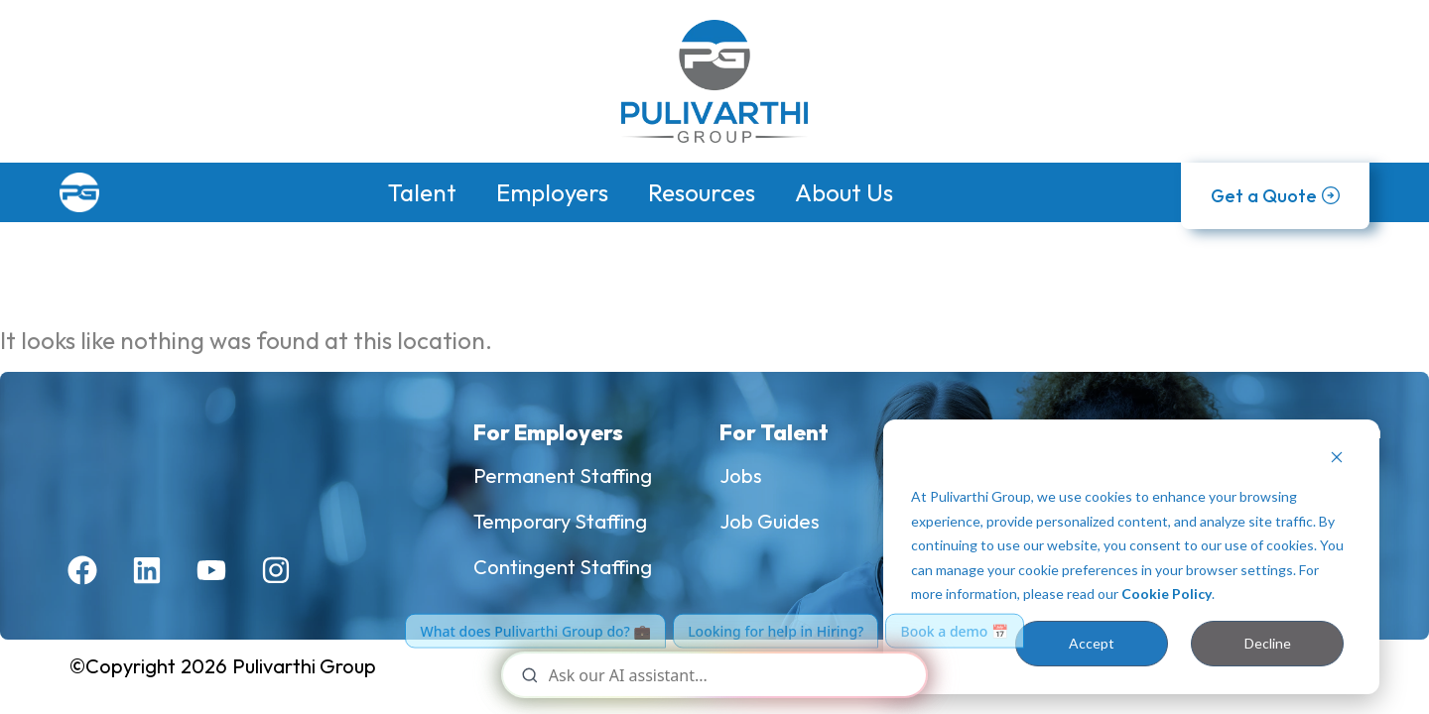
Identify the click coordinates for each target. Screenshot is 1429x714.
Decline (1267, 643)
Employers (552, 192)
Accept (1091, 643)
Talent (422, 192)
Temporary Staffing (560, 521)
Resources (701, 192)
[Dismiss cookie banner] (1337, 459)
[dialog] (1131, 556)
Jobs (740, 475)
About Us (844, 192)
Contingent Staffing (562, 566)
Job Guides (769, 521)
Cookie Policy (1166, 593)
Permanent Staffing (562, 475)
